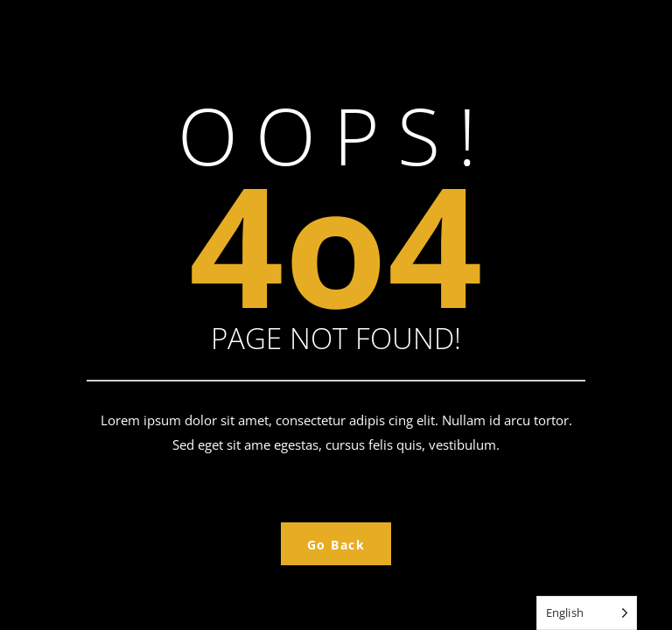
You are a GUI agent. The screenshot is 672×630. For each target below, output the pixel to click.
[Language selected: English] (586, 613)
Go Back (336, 544)
